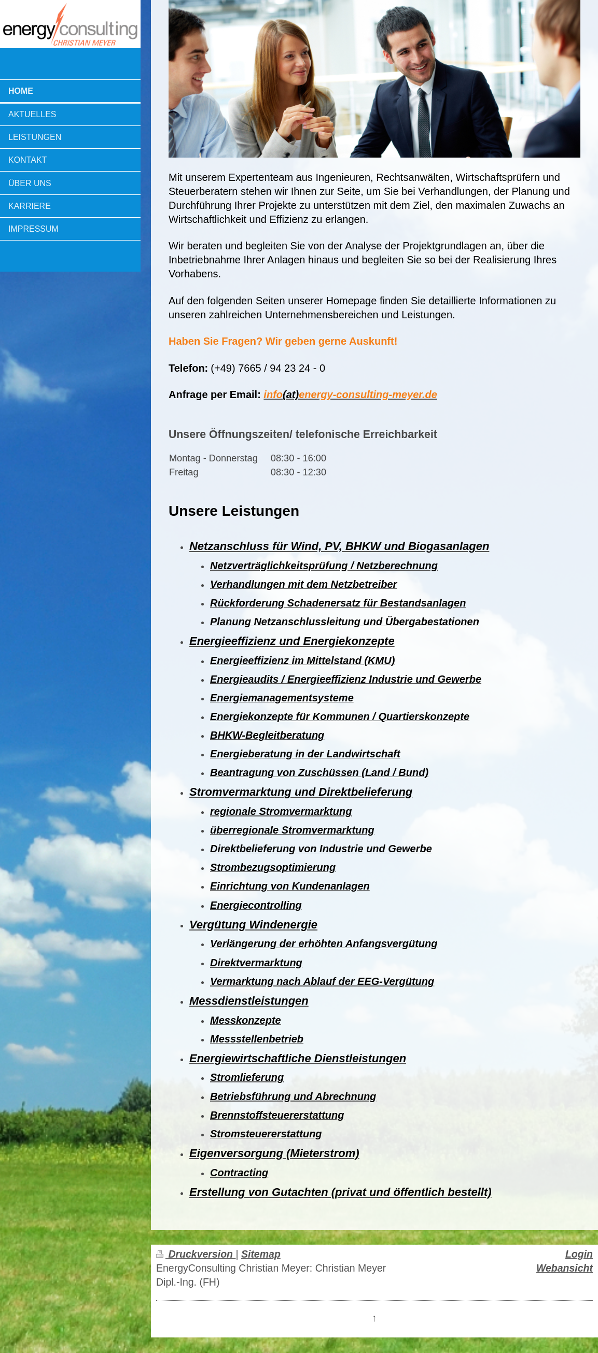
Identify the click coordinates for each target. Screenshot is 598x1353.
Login (579, 1254)
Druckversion (195, 1254)
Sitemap (261, 1254)
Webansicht (564, 1268)
